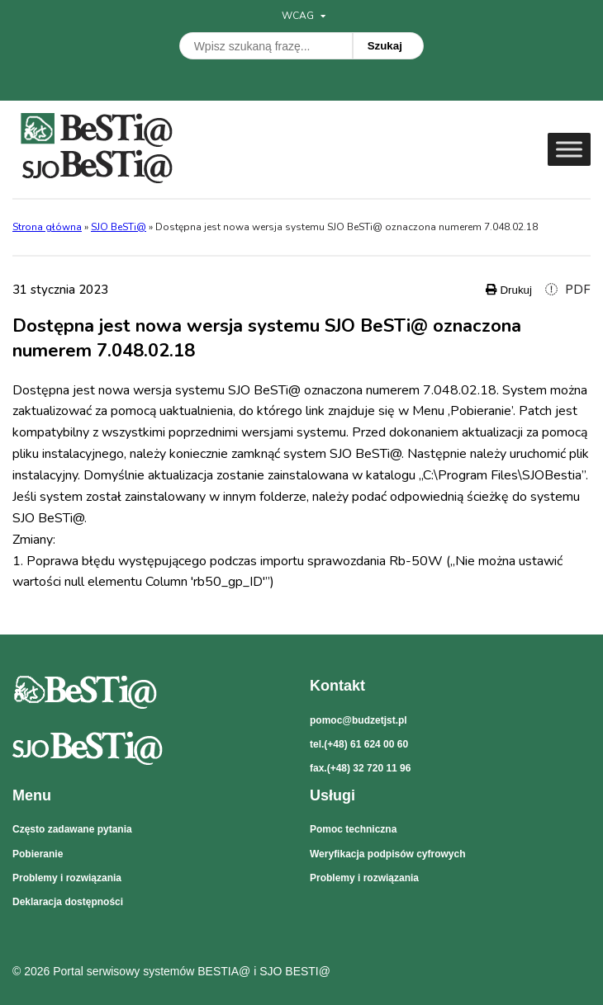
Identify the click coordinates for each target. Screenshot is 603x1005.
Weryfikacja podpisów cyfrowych (388, 854)
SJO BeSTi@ (118, 227)
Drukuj (509, 290)
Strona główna (47, 227)
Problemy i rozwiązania (66, 878)
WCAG (303, 15)
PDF (568, 290)
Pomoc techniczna (353, 829)
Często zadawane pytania (72, 829)
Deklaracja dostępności (67, 902)
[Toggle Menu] (569, 149)
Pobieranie (37, 854)
